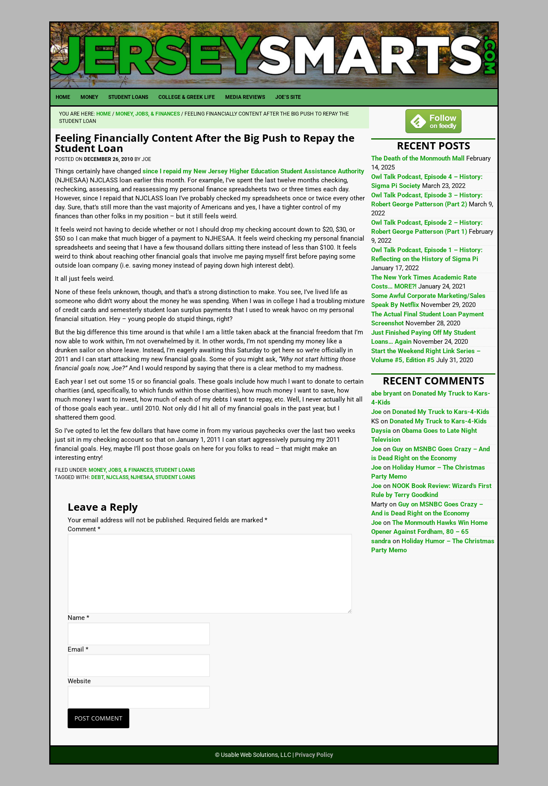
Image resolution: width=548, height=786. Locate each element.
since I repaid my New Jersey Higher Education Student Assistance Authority (253, 171)
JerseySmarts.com (274, 55)
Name (78, 618)
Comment (84, 529)
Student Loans (175, 470)
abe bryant (386, 393)
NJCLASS (117, 477)
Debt (97, 477)
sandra (381, 541)
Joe (376, 412)
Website (79, 681)
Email (78, 649)
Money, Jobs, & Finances (121, 470)
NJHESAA (142, 477)
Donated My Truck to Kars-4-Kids (440, 412)
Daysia (381, 431)
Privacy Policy (314, 754)
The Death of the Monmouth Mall (418, 158)
